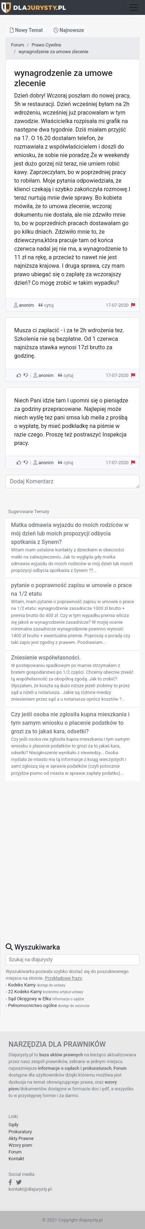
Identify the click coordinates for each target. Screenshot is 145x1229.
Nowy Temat (26, 30)
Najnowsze (69, 30)
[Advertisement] (72, 861)
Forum (17, 45)
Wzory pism (20, 1145)
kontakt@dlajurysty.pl (30, 1189)
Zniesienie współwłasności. (46, 657)
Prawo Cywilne (46, 45)
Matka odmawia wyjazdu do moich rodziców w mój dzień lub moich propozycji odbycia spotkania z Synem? (69, 533)
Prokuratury (20, 1131)
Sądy (13, 1124)
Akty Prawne (21, 1138)
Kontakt (16, 1158)
